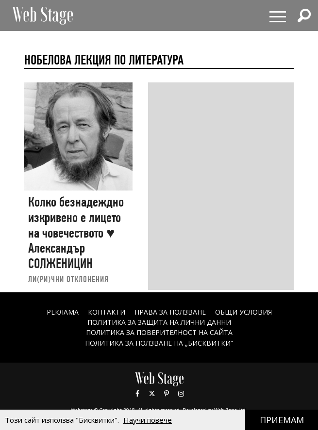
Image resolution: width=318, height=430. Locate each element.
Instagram (181, 393)
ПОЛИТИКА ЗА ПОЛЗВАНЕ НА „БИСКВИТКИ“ (159, 343)
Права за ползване (170, 312)
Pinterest (166, 393)
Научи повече (147, 420)
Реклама (63, 312)
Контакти (106, 312)
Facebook (137, 393)
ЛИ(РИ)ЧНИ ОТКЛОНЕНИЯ (68, 279)
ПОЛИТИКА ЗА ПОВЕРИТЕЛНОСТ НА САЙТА (159, 332)
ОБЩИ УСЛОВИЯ (243, 312)
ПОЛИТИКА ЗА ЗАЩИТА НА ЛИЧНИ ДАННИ (159, 322)
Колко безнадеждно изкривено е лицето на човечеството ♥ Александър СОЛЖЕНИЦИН (76, 232)
